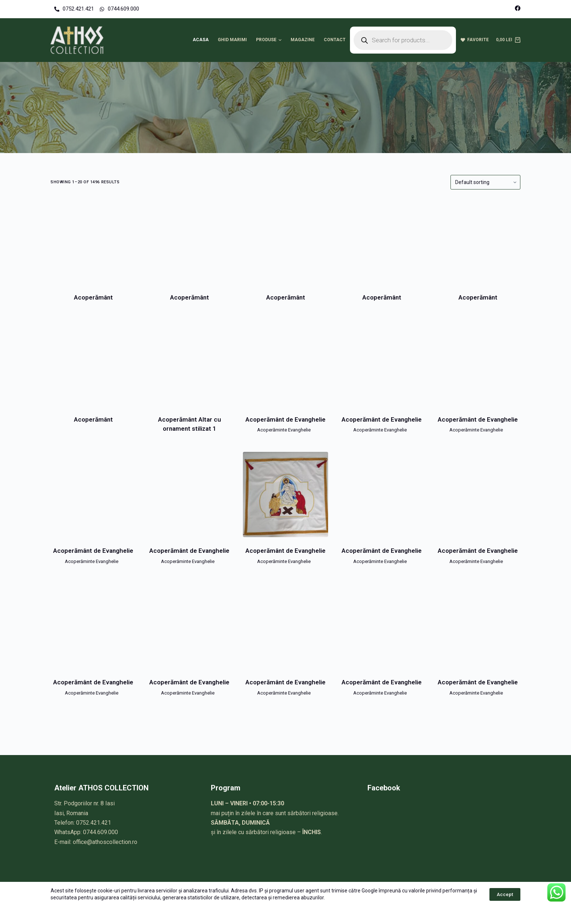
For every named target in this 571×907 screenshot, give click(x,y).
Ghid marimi (232, 39)
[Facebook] (517, 8)
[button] (280, 40)
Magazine (303, 39)
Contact (335, 39)
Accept (505, 894)
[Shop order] (485, 182)
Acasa (201, 39)
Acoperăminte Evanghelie (284, 430)
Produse (270, 40)
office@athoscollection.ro (105, 841)
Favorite (475, 39)
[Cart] (508, 40)
